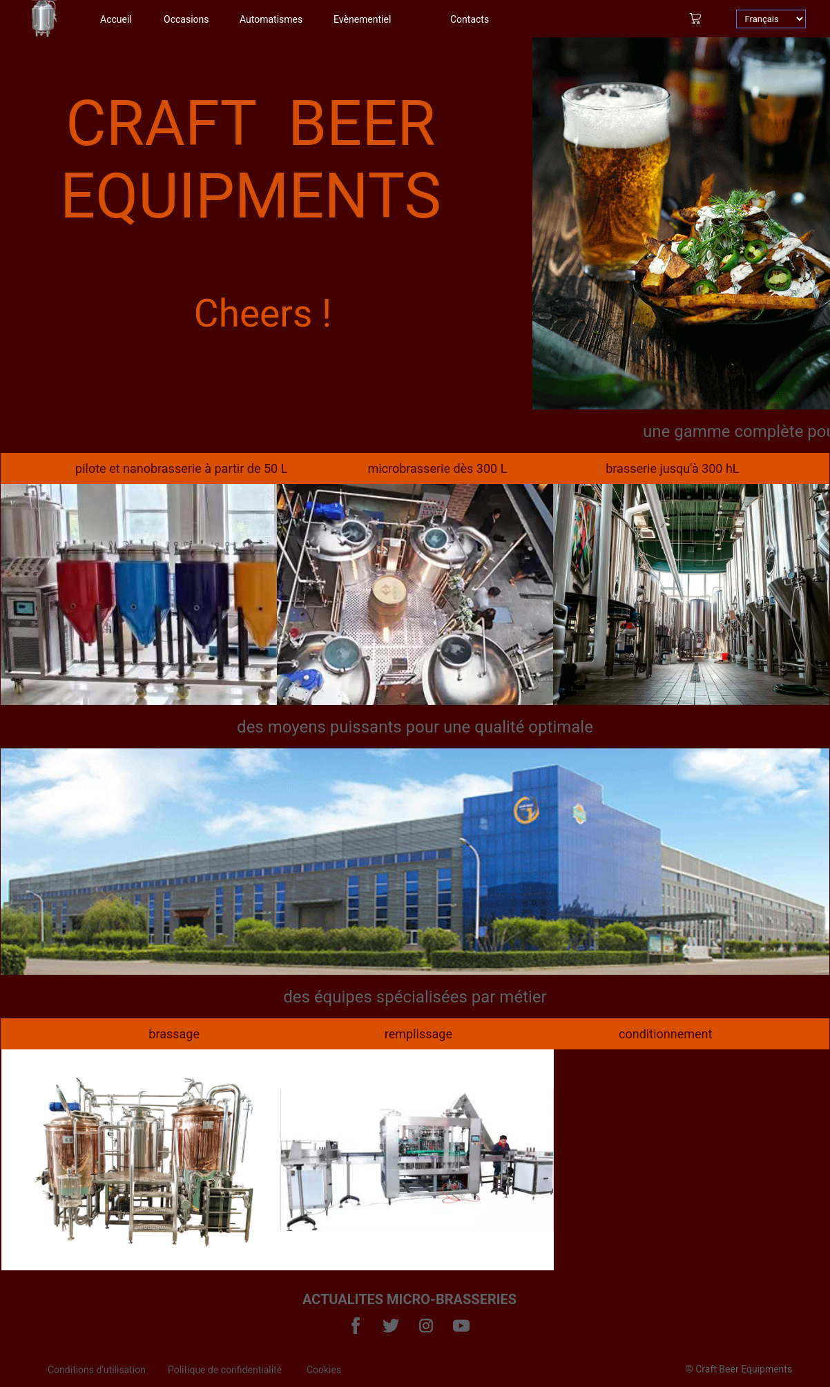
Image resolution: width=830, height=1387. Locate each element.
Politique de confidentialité (226, 1369)
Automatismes (271, 19)
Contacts (469, 19)
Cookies (324, 1369)
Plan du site (388, 1369)
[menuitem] (108, 1369)
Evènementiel (362, 19)
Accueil (116, 19)
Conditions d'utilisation (97, 1369)
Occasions (186, 19)
